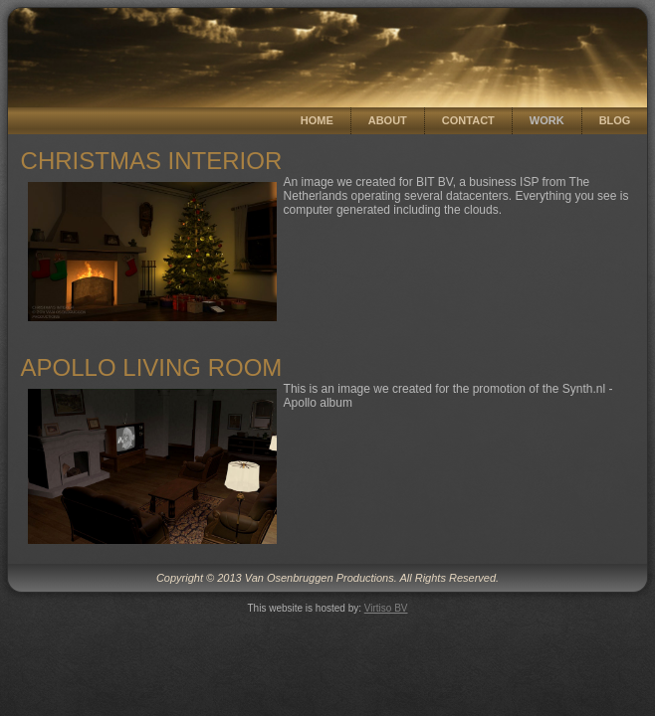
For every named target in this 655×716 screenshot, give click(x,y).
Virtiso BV (386, 608)
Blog (615, 120)
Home (317, 120)
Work (547, 120)
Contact (468, 120)
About (387, 120)
